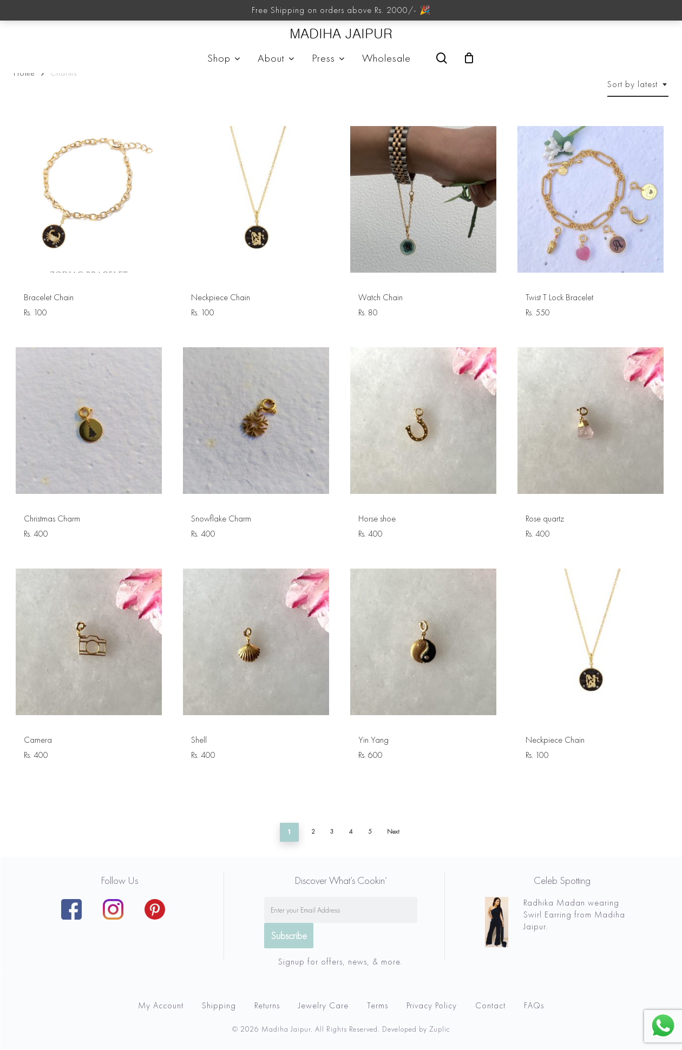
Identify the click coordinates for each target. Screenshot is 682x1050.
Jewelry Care (323, 1005)
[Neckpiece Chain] (256, 199)
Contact (490, 1005)
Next (393, 831)
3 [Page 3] (332, 831)
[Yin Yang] (423, 641)
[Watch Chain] (423, 199)
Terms (377, 1005)
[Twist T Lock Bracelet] (590, 199)
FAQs (534, 1005)
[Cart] (469, 58)
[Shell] (256, 641)
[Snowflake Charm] (256, 420)
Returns (267, 1005)
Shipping (219, 1005)
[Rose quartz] (590, 420)
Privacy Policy (431, 1005)
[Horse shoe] (423, 420)
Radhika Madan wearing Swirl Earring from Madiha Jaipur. (574, 914)
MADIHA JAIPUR (341, 34)
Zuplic (439, 1029)
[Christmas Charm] (88, 420)
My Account (160, 1005)
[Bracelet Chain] (88, 199)
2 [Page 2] (313, 831)
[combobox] (637, 84)
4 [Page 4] (351, 831)
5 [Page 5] (370, 831)
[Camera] (88, 641)
